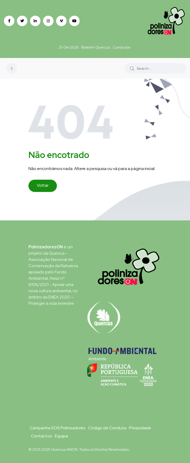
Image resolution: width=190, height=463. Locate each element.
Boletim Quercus (95, 47)
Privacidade (140, 428)
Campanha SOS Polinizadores (58, 428)
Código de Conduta (107, 428)
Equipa (61, 436)
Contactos (121, 47)
